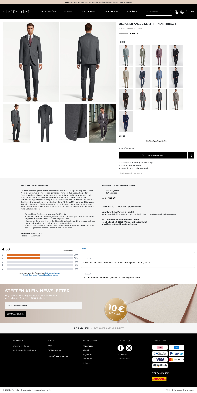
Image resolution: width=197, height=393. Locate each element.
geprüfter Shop (58, 357)
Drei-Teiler (87, 359)
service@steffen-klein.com (24, 350)
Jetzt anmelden (15, 314)
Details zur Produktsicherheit (121, 207)
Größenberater (54, 350)
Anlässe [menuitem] (132, 11)
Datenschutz (177, 390)
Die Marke (122, 355)
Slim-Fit (86, 350)
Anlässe (86, 363)
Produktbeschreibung (35, 185)
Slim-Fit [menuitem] (69, 11)
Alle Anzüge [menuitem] (48, 11)
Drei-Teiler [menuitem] (112, 11)
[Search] (159, 12)
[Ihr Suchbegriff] (170, 11)
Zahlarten (159, 341)
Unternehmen (124, 358)
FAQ (50, 346)
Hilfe (51, 341)
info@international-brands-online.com (120, 224)
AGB (168, 390)
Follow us (124, 341)
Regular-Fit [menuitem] (89, 11)
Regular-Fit (88, 354)
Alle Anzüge (88, 346)
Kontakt (18, 341)
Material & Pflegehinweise (119, 185)
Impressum (189, 390)
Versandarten (161, 373)
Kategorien (90, 341)
